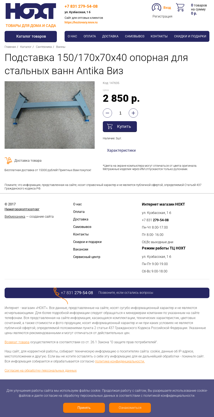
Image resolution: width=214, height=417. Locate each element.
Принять (84, 407)
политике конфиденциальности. (120, 361)
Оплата (90, 36)
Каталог (26, 46)
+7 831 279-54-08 (81, 6)
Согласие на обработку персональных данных (41, 371)
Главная (10, 46)
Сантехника (44, 46)
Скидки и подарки (190, 36)
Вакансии (80, 249)
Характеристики (121, 150)
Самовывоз (134, 36)
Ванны (60, 46)
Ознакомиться (130, 408)
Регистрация (162, 16)
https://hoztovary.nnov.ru (81, 22)
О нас (72, 36)
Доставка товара (28, 161)
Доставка (110, 36)
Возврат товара (17, 342)
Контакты (159, 36)
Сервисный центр (86, 257)
